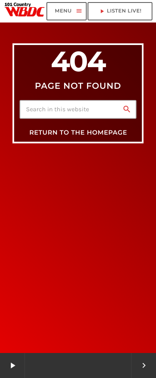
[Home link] (24, 11)
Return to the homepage (78, 132)
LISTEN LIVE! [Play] (120, 11)
